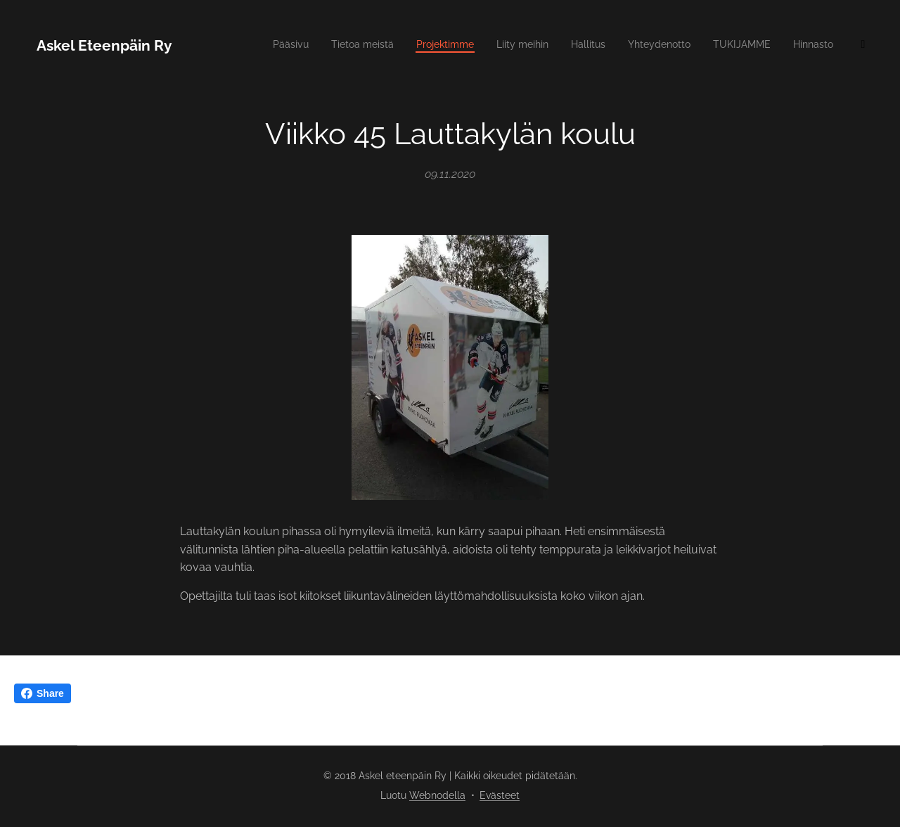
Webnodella (437, 795)
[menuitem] (538, 45)
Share (42, 693)
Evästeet (500, 795)
